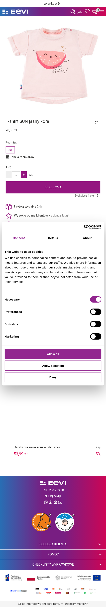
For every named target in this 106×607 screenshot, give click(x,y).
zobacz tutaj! (60, 215)
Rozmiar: (11, 142)
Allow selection (53, 365)
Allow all (53, 354)
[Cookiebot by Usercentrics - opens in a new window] (84, 227)
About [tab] (87, 237)
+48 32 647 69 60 (53, 490)
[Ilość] (16, 174)
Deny (53, 377)
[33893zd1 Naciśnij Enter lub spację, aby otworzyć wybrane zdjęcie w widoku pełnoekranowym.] (53, 65)
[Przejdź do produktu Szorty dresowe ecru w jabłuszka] (53, 408)
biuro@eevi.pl (53, 496)
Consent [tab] (19, 237)
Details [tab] (53, 237)
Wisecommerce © (76, 603)
